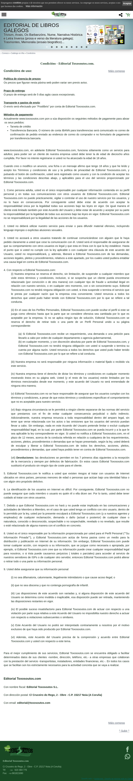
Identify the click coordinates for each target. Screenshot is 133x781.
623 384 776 (18, 770)
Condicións (30, 53)
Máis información (34, 6)
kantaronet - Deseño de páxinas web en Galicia (113, 779)
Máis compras (116, 71)
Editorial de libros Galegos (31, 27)
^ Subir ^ (124, 730)
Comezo (5, 53)
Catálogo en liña (17, 53)
